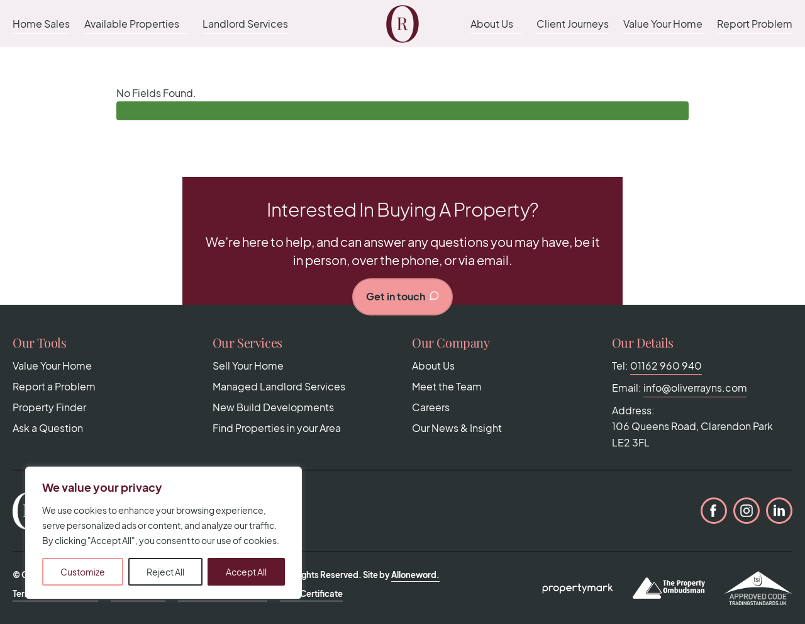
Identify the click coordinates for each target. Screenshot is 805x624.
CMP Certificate (311, 594)
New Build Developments (273, 407)
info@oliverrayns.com (695, 387)
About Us (491, 23)
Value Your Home (662, 23)
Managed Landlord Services (279, 386)
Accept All (246, 571)
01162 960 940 (666, 365)
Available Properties (131, 23)
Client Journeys (572, 23)
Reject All (165, 571)
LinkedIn (779, 510)
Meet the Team (447, 386)
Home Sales (41, 23)
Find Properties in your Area (277, 427)
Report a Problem (54, 386)
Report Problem (754, 23)
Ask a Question (48, 427)
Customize (82, 571)
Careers (431, 407)
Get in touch (403, 296)
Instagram (746, 510)
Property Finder (49, 407)
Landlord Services (245, 23)
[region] (163, 533)
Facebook (714, 510)
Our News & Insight (457, 427)
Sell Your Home (248, 365)
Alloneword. (415, 575)
